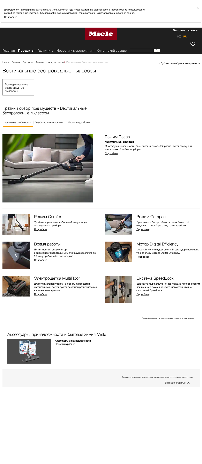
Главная (16, 62)
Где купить (45, 50)
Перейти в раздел (65, 343)
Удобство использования (49, 122)
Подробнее (10, 17)
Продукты (28, 62)
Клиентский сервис (112, 50)
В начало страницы (175, 382)
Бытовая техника (185, 30)
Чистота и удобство (79, 122)
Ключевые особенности (18, 122)
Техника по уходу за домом (49, 62)
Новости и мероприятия (75, 50)
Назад (5, 62)
